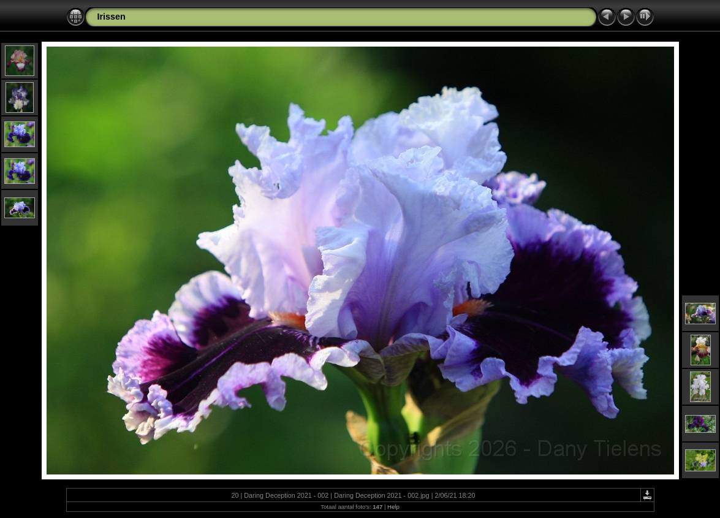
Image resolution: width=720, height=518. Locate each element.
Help (393, 506)
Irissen (111, 16)
